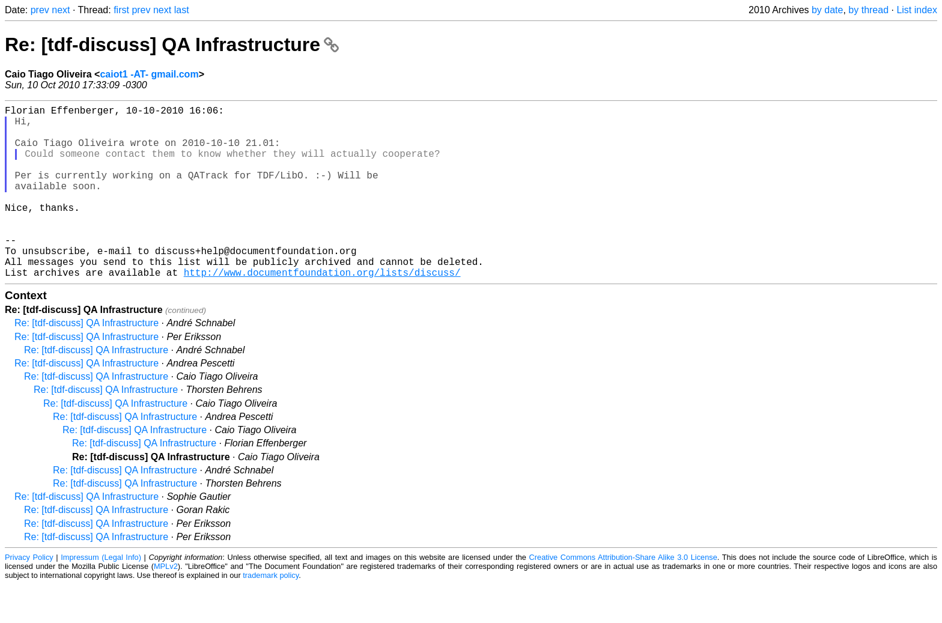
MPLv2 (166, 604)
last (181, 10)
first (121, 10)
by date (827, 10)
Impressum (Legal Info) (101, 595)
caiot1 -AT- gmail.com (149, 74)
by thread (868, 10)
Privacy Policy (29, 595)
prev (40, 10)
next (61, 10)
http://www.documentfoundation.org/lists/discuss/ (322, 310)
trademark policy (271, 613)
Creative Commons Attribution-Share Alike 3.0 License (623, 595)
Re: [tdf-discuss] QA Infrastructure (172, 44)
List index (916, 10)
